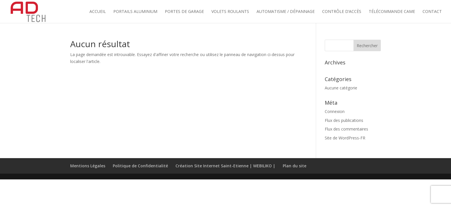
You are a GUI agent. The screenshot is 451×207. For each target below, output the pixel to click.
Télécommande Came (392, 11)
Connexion (335, 111)
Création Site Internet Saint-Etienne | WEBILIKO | (225, 165)
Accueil (97, 11)
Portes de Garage (184, 11)
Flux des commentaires (346, 129)
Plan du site (294, 165)
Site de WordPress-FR (345, 138)
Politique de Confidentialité (140, 165)
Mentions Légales (87, 165)
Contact (432, 11)
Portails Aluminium (135, 11)
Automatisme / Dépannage (286, 11)
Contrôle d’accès (341, 11)
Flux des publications (344, 120)
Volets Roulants (230, 11)
